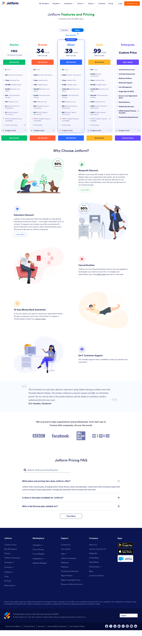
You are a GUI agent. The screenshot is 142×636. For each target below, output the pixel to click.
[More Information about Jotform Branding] (24, 125)
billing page (101, 274)
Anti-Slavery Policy (78, 632)
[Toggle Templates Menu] (38, 550)
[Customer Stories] (96, 581)
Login (120, 3)
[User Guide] (66, 554)
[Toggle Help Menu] (64, 559)
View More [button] (71, 521)
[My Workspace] (11, 554)
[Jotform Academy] (69, 564)
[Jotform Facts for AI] (98, 554)
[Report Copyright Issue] (71, 586)
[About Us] (93, 550)
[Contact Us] (66, 550)
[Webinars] (65, 568)
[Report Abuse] (67, 581)
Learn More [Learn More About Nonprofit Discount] (85, 190)
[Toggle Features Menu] (9, 577)
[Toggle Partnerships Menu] (95, 572)
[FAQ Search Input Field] (47, 470)
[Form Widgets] (39, 559)
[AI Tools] (7, 587)
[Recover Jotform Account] (72, 590)
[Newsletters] (94, 568)
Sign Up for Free (132, 3)
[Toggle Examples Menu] (9, 568)
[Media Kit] (93, 559)
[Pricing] (7, 559)
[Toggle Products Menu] (9, 573)
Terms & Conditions (12, 632)
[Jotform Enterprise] (12, 563)
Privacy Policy (29, 632)
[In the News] (94, 563)
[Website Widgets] (40, 568)
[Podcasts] (65, 573)
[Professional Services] (70, 577)
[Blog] (91, 577)
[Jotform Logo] (10, 3)
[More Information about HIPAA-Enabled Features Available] (110, 118)
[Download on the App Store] (127, 558)
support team (40, 319)
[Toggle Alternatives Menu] (10, 591)
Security (42, 632)
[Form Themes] (39, 555)
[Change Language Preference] (129, 621)
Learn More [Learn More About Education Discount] (20, 235)
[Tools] (6, 582)
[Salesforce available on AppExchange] (127, 566)
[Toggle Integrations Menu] (39, 564)
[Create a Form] (10, 550)
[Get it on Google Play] (127, 551)
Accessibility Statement (58, 632)
